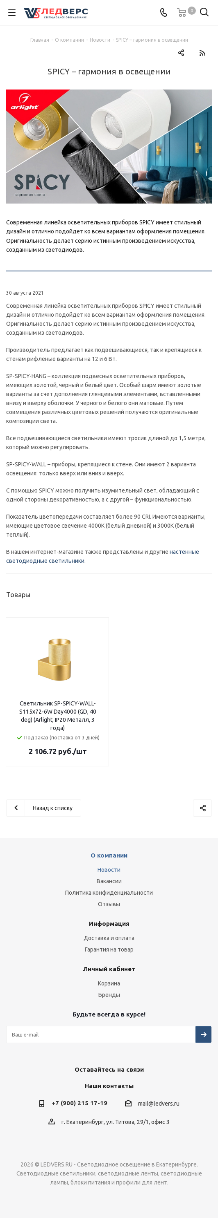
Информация (109, 923)
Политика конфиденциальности (109, 892)
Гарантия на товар (109, 949)
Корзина (109, 983)
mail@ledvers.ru (158, 1104)
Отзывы (109, 904)
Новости (109, 869)
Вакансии (109, 881)
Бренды (109, 995)
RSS (202, 53)
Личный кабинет (109, 968)
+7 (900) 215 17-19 (79, 1102)
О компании (109, 855)
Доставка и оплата (109, 938)
